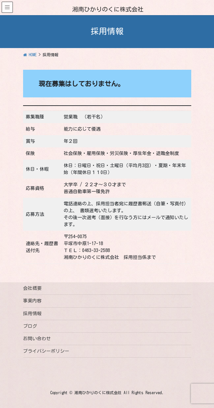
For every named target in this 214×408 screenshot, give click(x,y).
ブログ (30, 326)
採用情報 (32, 313)
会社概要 (32, 288)
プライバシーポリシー (46, 351)
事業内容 (32, 300)
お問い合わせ (37, 338)
